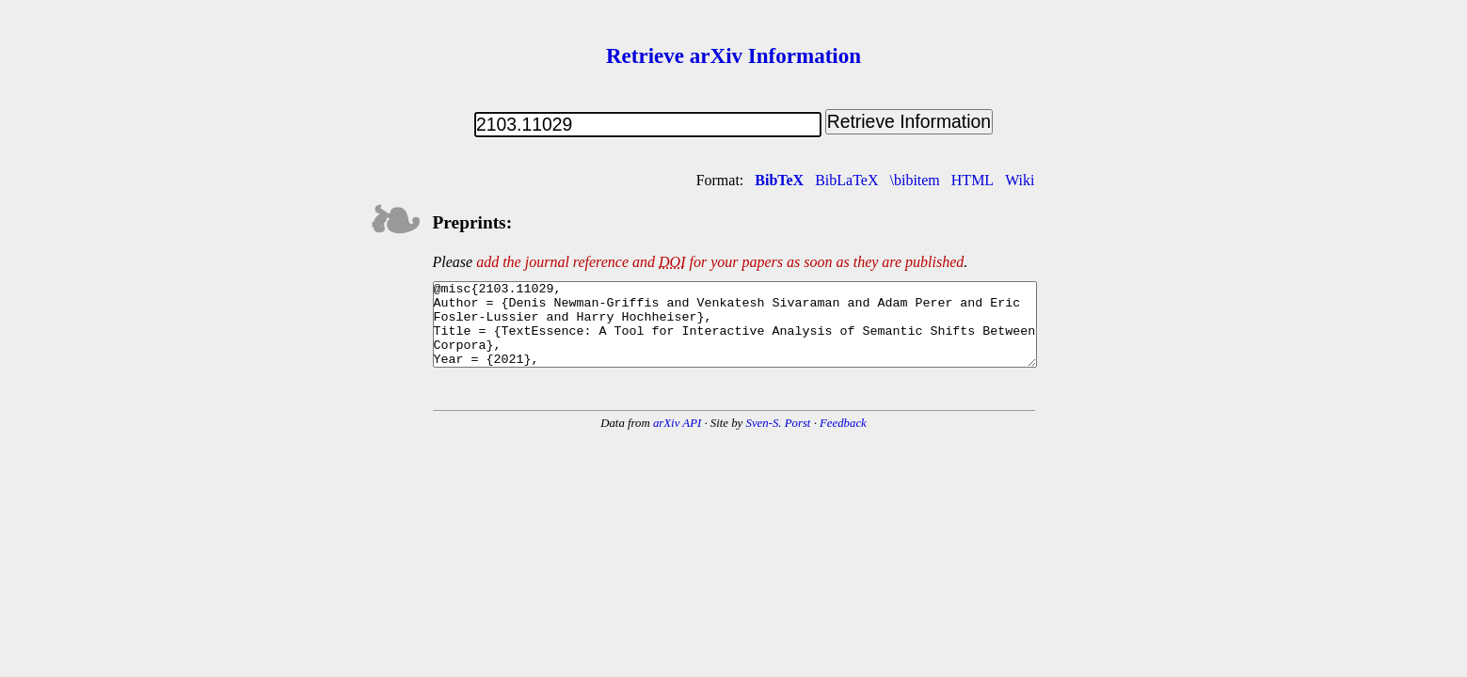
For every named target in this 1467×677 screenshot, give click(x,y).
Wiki (1019, 180)
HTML (972, 180)
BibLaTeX (846, 180)
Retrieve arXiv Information (733, 55)
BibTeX (779, 180)
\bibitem (914, 180)
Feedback (843, 440)
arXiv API (677, 440)
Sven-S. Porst (777, 440)
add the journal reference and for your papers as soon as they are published (720, 262)
